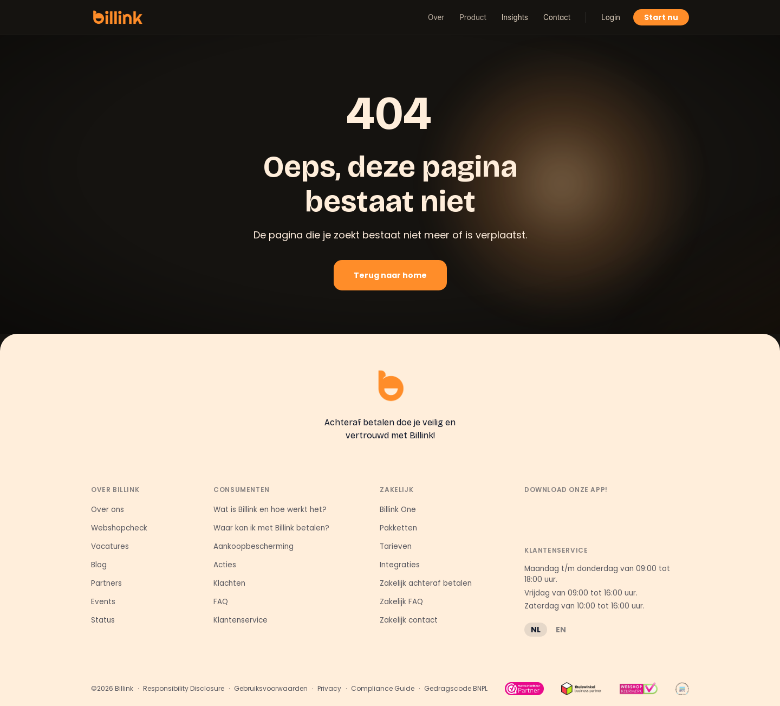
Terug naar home (390, 275)
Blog (99, 565)
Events (103, 602)
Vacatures (110, 546)
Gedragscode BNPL (455, 688)
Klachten (229, 583)
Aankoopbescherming (253, 546)
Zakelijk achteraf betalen (426, 583)
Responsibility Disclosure (183, 688)
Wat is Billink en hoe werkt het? (270, 509)
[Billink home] (118, 17)
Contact (556, 17)
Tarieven (396, 546)
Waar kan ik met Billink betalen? (271, 528)
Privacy (329, 688)
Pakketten (398, 528)
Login (610, 17)
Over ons (107, 509)
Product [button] (472, 17)
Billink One (398, 509)
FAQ (220, 602)
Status (103, 620)
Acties (224, 565)
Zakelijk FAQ (401, 602)
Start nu (661, 17)
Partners (106, 583)
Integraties (400, 565)
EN (561, 629)
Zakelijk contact (409, 620)
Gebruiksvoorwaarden (271, 688)
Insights (515, 17)
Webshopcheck (119, 528)
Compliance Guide (382, 688)
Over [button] (436, 17)
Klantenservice (240, 620)
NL (536, 629)
